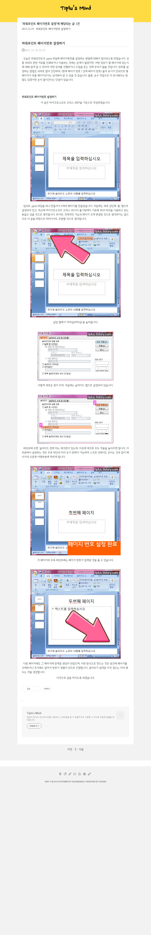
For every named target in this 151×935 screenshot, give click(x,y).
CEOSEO (102, 781)
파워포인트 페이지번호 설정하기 (53, 29)
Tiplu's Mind (75, 9)
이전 (69, 749)
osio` (47, 781)
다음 (81, 749)
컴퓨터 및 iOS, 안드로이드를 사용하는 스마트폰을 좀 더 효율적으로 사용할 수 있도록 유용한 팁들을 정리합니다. (70, 718)
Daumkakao (78, 781)
